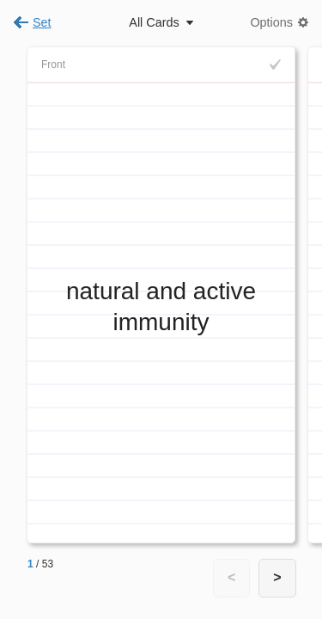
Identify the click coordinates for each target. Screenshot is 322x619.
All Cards (154, 22)
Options (271, 22)
